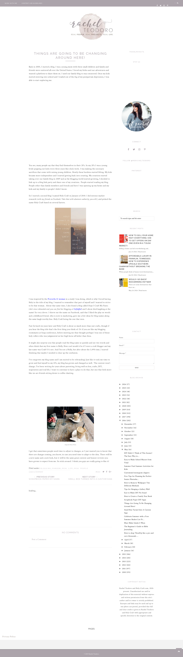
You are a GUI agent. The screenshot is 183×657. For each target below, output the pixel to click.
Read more (142, 252)
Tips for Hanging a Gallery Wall (137, 489)
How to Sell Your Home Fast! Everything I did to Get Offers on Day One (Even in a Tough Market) (136, 240)
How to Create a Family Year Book (138, 496)
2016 (124, 420)
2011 (124, 568)
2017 (124, 417)
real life (67, 468)
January (127, 550)
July (126, 442)
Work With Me (11, 3)
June (126, 446)
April (126, 540)
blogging (46, 468)
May (126, 449)
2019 (124, 409)
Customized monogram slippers (136, 473)
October (127, 431)
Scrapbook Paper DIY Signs (135, 500)
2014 (124, 558)
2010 (124, 572)
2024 (124, 391)
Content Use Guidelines (32, 3)
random (56, 468)
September (129, 435)
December (128, 424)
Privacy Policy (9, 636)
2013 (124, 561)
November (128, 428)
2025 (124, 388)
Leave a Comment (36, 472)
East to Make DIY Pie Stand (135, 493)
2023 (124, 395)
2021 (124, 402)
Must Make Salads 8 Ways (134, 523)
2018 (124, 413)
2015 (124, 554)
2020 (124, 406)
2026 (124, 384)
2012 (124, 565)
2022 (124, 399)
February (128, 547)
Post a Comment (39, 539)
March (127, 543)
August (127, 438)
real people (81, 468)
